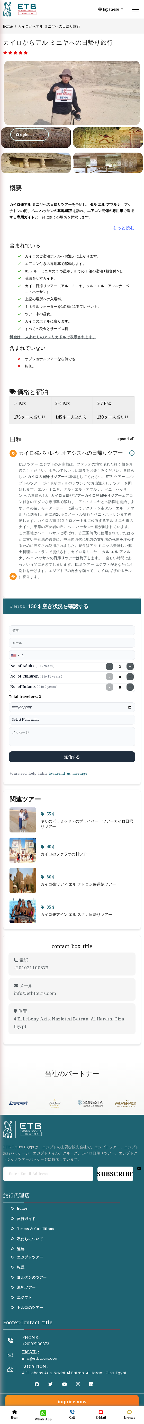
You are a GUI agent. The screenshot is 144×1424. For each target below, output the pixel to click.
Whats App (43, 1415)
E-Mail (100, 1415)
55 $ (48, 814)
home (8, 26)
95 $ (48, 907)
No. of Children (36, 676)
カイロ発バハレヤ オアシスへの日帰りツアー (71, 453)
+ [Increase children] (130, 677)
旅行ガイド (23, 1219)
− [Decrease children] (109, 677)
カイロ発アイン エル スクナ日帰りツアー (76, 914)
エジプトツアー (26, 1257)
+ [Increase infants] (130, 687)
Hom (14, 1415)
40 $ (48, 846)
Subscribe (115, 1173)
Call (72, 1415)
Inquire (129, 1415)
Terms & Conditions (32, 1229)
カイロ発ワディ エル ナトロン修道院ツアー (78, 884)
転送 (17, 1267)
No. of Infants (34, 686)
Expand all (124, 438)
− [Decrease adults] (109, 666)
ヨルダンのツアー (28, 1277)
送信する (72, 756)
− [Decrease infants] (109, 687)
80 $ (48, 877)
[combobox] (15, 655)
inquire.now (72, 1401)
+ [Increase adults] (130, 666)
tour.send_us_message (68, 773)
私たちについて (26, 1239)
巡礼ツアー (23, 1287)
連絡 (17, 1249)
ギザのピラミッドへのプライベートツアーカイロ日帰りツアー (87, 824)
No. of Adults (32, 665)
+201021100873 (35, 1344)
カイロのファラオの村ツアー (66, 853)
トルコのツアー (26, 1307)
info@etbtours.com (40, 1358)
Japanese (109, 9)
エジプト (21, 1297)
